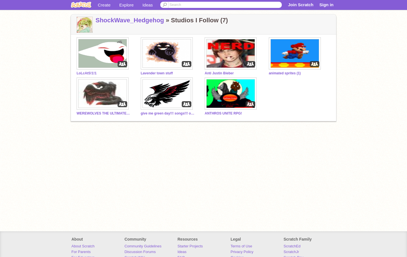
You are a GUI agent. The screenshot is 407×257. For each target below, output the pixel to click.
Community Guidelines (142, 246)
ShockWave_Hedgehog (130, 20)
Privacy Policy (242, 252)
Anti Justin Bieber (219, 73)
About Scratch (83, 246)
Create (104, 5)
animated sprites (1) (285, 73)
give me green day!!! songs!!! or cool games (167, 113)
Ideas (147, 5)
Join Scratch (300, 4)
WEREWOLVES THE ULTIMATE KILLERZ (103, 113)
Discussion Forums (140, 252)
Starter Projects (190, 246)
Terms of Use (241, 246)
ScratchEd (291, 246)
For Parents (81, 252)
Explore (126, 5)
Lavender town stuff (157, 73)
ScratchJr (291, 252)
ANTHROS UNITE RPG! (223, 113)
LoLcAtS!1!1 (87, 73)
